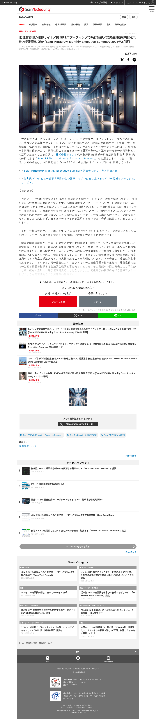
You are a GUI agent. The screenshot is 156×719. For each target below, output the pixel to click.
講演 (86, 24)
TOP (78, 652)
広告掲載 (68, 668)
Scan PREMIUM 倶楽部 (114, 435)
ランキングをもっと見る (78, 546)
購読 (133, 17)
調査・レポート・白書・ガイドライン (93, 605)
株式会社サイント (66, 154)
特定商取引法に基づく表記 (90, 668)
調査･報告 (75, 24)
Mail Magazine (108, 661)
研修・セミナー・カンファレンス (31, 623)
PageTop (130, 456)
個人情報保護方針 (79, 672)
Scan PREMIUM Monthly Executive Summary (66, 158)
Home (47, 661)
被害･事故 (46, 24)
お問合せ (60, 668)
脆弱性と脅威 (24, 567)
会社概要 (76, 668)
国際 (21, 588)
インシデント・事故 (86, 567)
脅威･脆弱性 (60, 24)
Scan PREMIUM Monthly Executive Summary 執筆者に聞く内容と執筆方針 (70, 170)
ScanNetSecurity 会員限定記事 (83, 435)
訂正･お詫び (120, 24)
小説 (108, 24)
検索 (124, 17)
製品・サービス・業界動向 (89, 588)
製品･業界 (97, 24)
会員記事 (33, 24)
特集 (81, 623)
